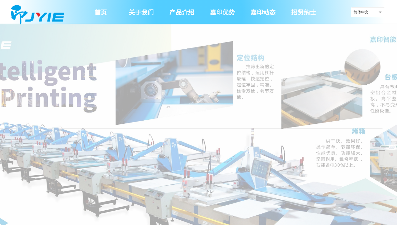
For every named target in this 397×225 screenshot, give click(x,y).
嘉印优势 (222, 12)
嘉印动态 (263, 12)
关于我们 (141, 12)
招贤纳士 (303, 12)
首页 (100, 12)
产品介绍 (181, 12)
